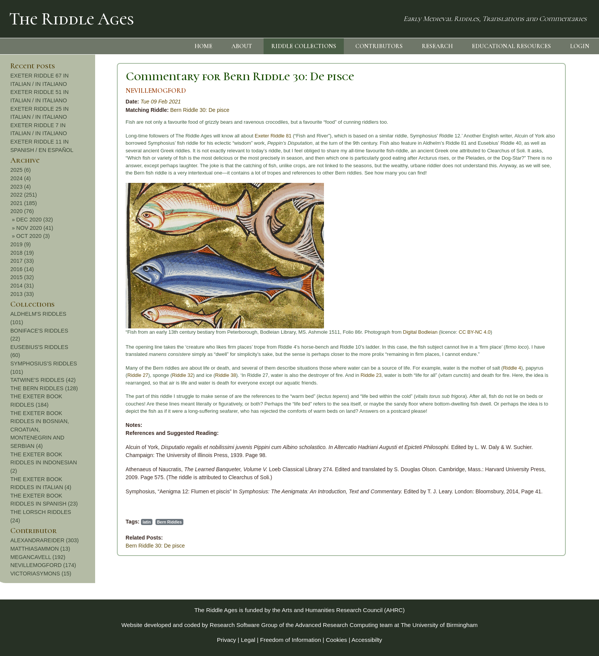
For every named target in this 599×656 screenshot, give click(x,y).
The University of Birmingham (439, 625)
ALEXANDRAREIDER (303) (548, 540)
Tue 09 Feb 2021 (60, 102)
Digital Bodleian (319, 332)
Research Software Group (244, 625)
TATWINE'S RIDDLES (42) (547, 380)
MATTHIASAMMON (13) (544, 549)
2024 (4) (524, 178)
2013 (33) (526, 294)
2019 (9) (524, 244)
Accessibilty (366, 640)
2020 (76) (526, 211)
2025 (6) (524, 170)
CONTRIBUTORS (379, 46)
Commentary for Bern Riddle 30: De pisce (139, 76)
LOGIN (579, 46)
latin (46, 522)
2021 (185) (527, 203)
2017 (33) (526, 261)
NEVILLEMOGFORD (55, 91)
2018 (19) (526, 253)
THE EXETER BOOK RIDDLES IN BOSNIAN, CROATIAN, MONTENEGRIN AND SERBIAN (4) (543, 429)
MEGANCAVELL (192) (541, 557)
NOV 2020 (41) (538, 228)
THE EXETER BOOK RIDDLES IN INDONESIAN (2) (547, 462)
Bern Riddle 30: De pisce (99, 110)
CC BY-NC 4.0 (374, 332)
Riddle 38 (124, 375)
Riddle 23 (270, 375)
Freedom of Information (290, 640)
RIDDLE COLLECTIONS (303, 46)
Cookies (336, 640)
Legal (248, 640)
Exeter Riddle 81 (172, 136)
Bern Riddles (68, 522)
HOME (203, 46)
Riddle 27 (36, 375)
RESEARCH (437, 46)
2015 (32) (526, 277)
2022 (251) (527, 195)
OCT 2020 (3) (537, 236)
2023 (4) (524, 187)
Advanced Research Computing (336, 625)
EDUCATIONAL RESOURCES (511, 46)
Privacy (226, 640)
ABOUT (242, 46)
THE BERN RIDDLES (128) (548, 388)
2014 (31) (526, 286)
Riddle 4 (411, 368)
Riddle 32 (81, 375)
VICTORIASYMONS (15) (544, 573)
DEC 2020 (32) (538, 220)
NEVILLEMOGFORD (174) (547, 565)
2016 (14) (526, 269)
